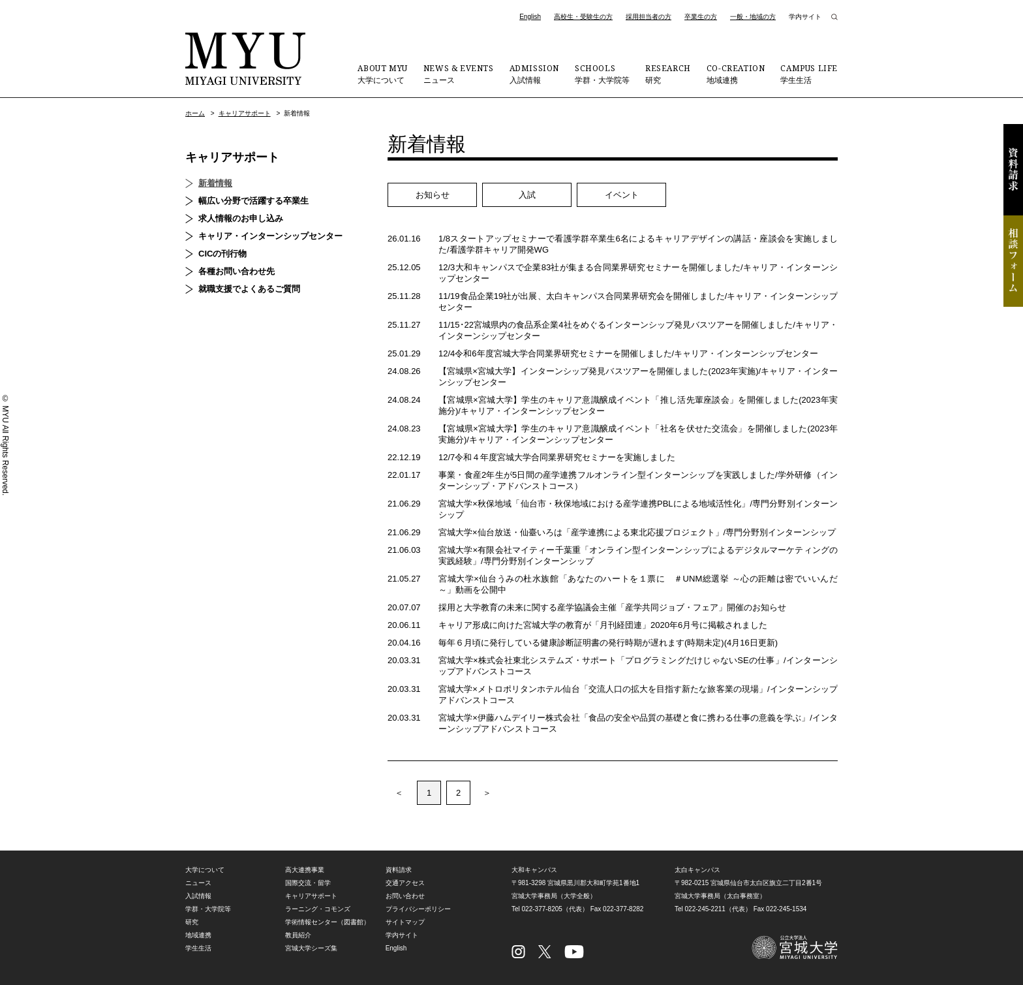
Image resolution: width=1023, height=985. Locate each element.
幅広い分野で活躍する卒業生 (253, 201)
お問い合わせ (405, 895)
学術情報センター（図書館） (327, 922)
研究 (668, 74)
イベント (622, 195)
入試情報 (534, 74)
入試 (527, 195)
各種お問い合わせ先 (236, 271)
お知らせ (433, 195)
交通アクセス (405, 882)
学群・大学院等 (602, 74)
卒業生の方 (700, 16)
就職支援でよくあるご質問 (249, 289)
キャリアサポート (245, 113)
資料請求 (1013, 169)
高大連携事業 (304, 869)
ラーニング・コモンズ (317, 909)
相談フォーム (1013, 261)
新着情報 (215, 183)
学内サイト (805, 16)
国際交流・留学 (308, 882)
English (530, 16)
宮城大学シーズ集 (311, 948)
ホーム (195, 113)
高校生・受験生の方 (583, 16)
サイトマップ (405, 922)
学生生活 (809, 74)
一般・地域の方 (753, 16)
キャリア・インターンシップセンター (270, 236)
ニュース (458, 74)
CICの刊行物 (222, 253)
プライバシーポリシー (418, 909)
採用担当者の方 (648, 16)
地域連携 (736, 74)
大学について (382, 74)
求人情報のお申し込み (240, 218)
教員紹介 (298, 935)
